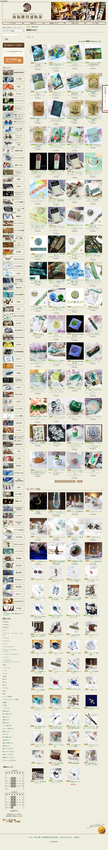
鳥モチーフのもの (8, 748)
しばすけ (13, 402)
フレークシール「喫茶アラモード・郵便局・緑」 (56, 272)
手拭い (5, 665)
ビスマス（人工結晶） (55, 739)
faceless (13, 601)
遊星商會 (13, 573)
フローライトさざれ (56, 408)
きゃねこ (13, 345)
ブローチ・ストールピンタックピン (10, 650)
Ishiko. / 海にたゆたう (13, 274)
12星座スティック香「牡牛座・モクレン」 (38, 163)
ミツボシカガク (13, 551)
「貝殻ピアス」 (91, 684)
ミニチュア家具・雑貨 (13, 238)
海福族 (5, 702)
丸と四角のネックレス (73, 666)
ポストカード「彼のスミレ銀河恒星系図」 (93, 54)
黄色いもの (6, 717)
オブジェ (5, 673)
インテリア (6, 708)
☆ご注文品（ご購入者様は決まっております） (13, 614)
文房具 (13, 187)
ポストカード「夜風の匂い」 (38, 83)
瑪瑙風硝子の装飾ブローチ (75, 552)
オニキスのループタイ (55, 629)
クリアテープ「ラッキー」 (75, 299)
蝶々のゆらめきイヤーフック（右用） (73, 574)
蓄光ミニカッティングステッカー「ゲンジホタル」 (56, 218)
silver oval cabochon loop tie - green (55, 610)
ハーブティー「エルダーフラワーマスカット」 (38, 379)
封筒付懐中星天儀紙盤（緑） (75, 326)
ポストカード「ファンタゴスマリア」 (56, 83)
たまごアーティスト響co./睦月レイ (13, 437)
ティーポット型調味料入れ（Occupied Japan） (73, 592)
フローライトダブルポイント (37, 739)
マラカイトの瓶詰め (93, 324)
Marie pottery (13, 544)
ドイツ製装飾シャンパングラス (37, 666)
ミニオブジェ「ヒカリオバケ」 (56, 325)
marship (13, 537)
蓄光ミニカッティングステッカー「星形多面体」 (56, 190)
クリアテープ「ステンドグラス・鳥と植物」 (38, 298)
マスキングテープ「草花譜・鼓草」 (38, 246)
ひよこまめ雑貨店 (13, 530)
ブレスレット (6, 641)
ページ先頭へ (102, 831)
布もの (5, 682)
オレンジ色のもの (8, 728)
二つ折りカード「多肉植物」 (38, 434)
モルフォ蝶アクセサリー (13, 130)
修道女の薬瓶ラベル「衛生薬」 (38, 136)
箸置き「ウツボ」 (75, 379)
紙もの (5, 679)
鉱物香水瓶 (13, 151)
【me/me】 (13, 566)
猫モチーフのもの (8, 754)
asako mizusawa (13, 259)
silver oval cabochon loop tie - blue (38, 611)
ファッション (6, 667)
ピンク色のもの (7, 725)
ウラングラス (13, 101)
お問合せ (74, 23)
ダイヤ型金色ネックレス (38, 553)
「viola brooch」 (73, 702)
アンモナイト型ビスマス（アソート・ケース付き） (75, 463)
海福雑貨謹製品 (13, 73)
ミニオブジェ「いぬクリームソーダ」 (75, 435)
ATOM (17, 821)
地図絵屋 (13, 445)
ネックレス (6, 638)
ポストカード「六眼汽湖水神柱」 (75, 83)
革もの (5, 691)
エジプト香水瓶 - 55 (91, 666)
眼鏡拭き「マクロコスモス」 (93, 434)
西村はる (13, 523)
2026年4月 (6, 624)
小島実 (13, 373)
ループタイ (6, 657)
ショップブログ (54, 23)
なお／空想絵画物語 (13, 480)
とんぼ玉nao (13, 473)
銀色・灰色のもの (8, 743)
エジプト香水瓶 (13, 231)
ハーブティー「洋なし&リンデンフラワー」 (56, 380)
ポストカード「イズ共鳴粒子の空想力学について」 (56, 55)
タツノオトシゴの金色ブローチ (55, 574)
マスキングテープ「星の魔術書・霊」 (56, 246)
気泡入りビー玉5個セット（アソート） (38, 352)
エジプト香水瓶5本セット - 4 (38, 776)
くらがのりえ (13, 366)
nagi (13, 487)
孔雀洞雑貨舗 (13, 352)
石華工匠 (13, 423)
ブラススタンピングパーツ (13, 245)
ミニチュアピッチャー (93, 503)
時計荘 (13, 466)
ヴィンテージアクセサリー (13, 108)
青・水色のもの (7, 714)
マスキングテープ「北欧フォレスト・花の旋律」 (93, 190)
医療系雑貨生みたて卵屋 (13, 281)
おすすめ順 (81, 41)
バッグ (5, 670)
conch (13, 388)
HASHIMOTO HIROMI (13, 509)
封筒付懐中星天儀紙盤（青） (75, 353)
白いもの (5, 734)
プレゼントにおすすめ (9, 760)
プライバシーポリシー (66, 837)
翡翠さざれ (56, 434)
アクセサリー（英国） (13, 144)
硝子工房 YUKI (13, 316)
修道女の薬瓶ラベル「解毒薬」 (93, 83)
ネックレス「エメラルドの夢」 (56, 528)
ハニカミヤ (13, 516)
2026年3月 (6, 627)
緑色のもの (6, 720)
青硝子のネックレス (73, 776)
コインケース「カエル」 (75, 407)
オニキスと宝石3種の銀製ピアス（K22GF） (38, 629)
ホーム (12, 23)
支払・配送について (33, 23)
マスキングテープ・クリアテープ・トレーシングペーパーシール (13, 195)
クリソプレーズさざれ (75, 189)
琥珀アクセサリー (13, 123)
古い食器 (13, 80)
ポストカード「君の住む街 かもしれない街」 (56, 110)
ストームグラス (13, 224)
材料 (4, 693)
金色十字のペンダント (91, 702)
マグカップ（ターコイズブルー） (37, 702)
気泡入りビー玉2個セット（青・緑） (56, 299)
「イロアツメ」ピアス (55, 666)
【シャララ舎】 (13, 409)
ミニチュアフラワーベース (38, 528)
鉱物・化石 (13, 165)
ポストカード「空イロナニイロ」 (75, 136)
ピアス (5, 630)
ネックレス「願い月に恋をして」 (75, 528)
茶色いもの (6, 731)
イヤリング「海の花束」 (91, 647)
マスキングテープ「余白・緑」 (75, 246)
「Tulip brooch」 (91, 592)
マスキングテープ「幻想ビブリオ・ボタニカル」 (93, 246)
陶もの (5, 685)
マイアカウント (13, 28)
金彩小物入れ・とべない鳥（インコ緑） (91, 758)
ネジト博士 (13, 494)
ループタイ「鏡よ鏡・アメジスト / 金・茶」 (91, 721)
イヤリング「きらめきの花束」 (55, 592)
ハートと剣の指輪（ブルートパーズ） (56, 775)
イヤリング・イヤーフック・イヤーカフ (13, 634)
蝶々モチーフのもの (8, 751)
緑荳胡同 (13, 587)
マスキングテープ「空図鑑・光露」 (75, 272)
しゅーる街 (13, 416)
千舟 (13, 452)
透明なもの (6, 746)
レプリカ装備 (13, 202)
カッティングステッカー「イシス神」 (93, 462)
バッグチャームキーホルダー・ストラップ (10, 661)
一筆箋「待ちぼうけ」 (93, 136)
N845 (13, 302)
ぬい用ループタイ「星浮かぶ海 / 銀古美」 (55, 721)
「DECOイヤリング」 (93, 528)
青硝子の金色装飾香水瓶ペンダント (56, 553)
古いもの (13, 94)
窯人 (13, 309)
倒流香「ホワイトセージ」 (75, 217)
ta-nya (13, 430)
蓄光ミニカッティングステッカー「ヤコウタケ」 (75, 163)
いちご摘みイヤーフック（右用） (73, 739)
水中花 (13, 252)
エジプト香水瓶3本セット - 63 (93, 553)
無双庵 (13, 559)
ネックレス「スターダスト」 (37, 592)
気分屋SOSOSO (13, 338)
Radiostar (13, 580)
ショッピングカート (95, 23)
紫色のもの (6, 722)
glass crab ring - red (55, 683)
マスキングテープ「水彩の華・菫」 (93, 217)
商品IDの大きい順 (96, 41)
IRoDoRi (13, 288)
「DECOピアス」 (37, 573)
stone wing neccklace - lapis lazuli (38, 721)
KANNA (13, 323)
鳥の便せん (93, 298)
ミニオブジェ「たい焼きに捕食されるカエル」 (38, 462)
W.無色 (13, 609)
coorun (13, 359)
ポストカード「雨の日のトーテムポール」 (56, 136)
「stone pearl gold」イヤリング (73, 629)
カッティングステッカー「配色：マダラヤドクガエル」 (93, 380)
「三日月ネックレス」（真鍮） (38, 502)
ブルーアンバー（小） (91, 629)
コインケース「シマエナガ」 (93, 407)
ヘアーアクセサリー (8, 647)
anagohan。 (13, 266)
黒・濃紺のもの (7, 737)
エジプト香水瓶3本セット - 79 (75, 503)
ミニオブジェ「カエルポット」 (56, 462)
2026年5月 (6, 622)
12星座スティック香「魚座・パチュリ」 (56, 163)
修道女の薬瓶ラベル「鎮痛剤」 (93, 110)
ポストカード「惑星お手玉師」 (38, 55)
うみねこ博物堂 (13, 295)
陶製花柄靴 (73, 757)
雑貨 (13, 180)
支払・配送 (37, 837)
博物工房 (13, 502)
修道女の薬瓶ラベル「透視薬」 (75, 110)
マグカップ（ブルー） (37, 647)
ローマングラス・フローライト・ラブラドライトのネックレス (56, 503)
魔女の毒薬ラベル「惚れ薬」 (38, 110)
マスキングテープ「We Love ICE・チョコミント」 (93, 163)
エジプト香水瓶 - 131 (37, 684)
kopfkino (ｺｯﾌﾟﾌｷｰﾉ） (13, 380)
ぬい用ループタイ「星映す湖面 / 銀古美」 (73, 721)
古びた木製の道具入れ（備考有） (55, 758)
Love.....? (13, 594)
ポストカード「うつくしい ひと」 (75, 54)
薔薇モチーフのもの (8, 757)
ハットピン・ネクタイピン (10, 654)
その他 (5, 705)
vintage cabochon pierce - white (91, 610)
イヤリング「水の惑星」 (73, 647)
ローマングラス (13, 158)
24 (78, 481)
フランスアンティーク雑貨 (10, 699)
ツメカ (13, 459)
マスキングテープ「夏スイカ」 (38, 190)
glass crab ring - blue (73, 683)
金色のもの (6, 740)
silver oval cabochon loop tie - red (73, 610)
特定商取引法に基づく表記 (50, 837)
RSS (10, 821)
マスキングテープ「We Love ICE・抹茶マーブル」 (38, 217)
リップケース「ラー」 (93, 351)
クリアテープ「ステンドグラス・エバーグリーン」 (93, 272)
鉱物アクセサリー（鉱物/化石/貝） (13, 115)
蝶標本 (13, 216)
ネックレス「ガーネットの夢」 (91, 574)
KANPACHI (13, 331)
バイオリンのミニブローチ (91, 739)
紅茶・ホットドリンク (13, 87)
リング (5, 644)
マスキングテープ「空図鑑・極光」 (38, 272)
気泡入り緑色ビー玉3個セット (38, 408)
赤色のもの (6, 711)
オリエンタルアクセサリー (13, 137)
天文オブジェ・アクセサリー (13, 172)
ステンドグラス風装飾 (13, 209)
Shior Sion (13, 395)
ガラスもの (6, 688)
